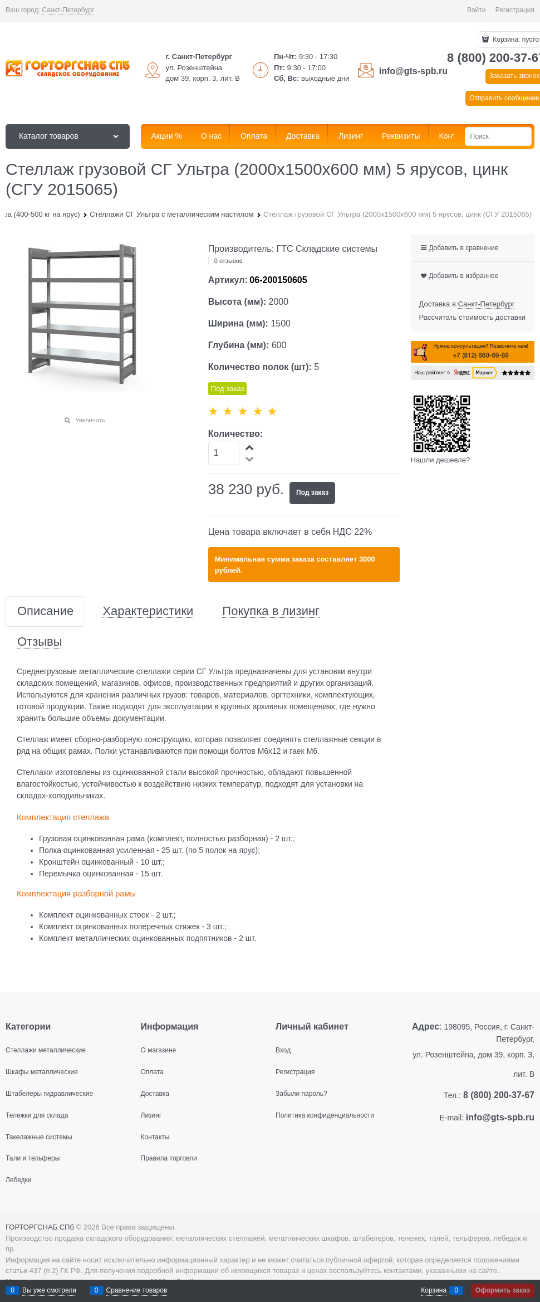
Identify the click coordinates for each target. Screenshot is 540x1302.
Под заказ (312, 492)
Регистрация (514, 10)
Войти (476, 10)
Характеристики (147, 611)
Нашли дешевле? (440, 460)
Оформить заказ (502, 1290)
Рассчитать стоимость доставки (472, 317)
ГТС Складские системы (327, 248)
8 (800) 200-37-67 (498, 1095)
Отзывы (39, 642)
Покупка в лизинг (271, 611)
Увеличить (90, 420)
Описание (45, 611)
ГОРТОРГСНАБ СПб (40, 1227)
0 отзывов (228, 260)
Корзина (433, 1290)
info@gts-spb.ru (413, 71)
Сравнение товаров (137, 1290)
